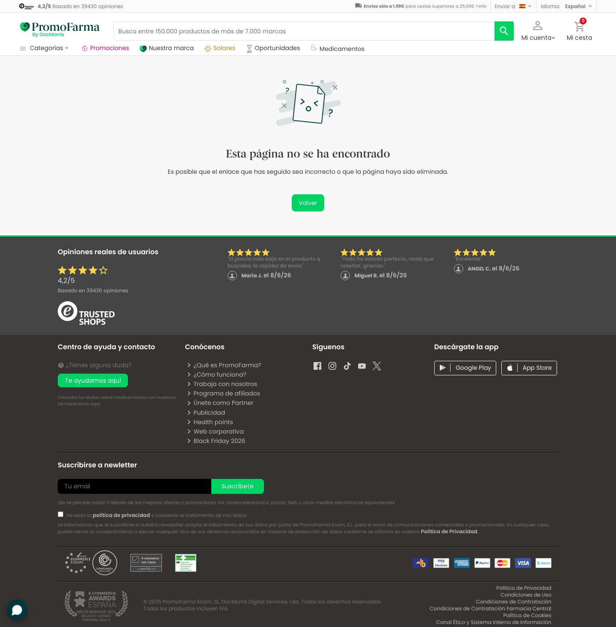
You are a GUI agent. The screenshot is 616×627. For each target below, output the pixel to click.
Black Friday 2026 (216, 441)
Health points (210, 422)
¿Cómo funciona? (216, 374)
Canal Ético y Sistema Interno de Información (493, 622)
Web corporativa (215, 431)
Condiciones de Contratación (513, 602)
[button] (513, 6)
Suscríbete (238, 486)
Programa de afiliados (223, 393)
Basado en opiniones (93, 290)
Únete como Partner (220, 402)
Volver (308, 203)
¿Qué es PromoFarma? (224, 365)
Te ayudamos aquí (93, 380)
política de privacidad (121, 515)
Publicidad (206, 412)
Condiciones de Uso (525, 595)
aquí (95, 404)
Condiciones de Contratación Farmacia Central (490, 608)
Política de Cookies (527, 615)
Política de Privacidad (449, 531)
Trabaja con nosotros (222, 384)
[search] (504, 31)
